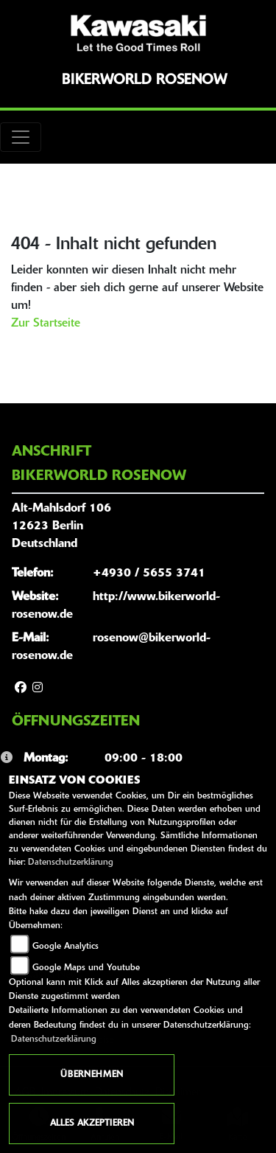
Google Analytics (65, 946)
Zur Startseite (45, 324)
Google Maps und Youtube (86, 968)
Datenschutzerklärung (70, 862)
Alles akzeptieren (92, 1123)
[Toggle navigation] (20, 137)
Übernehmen (91, 1074)
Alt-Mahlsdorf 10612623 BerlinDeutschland (61, 526)
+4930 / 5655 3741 (149, 573)
